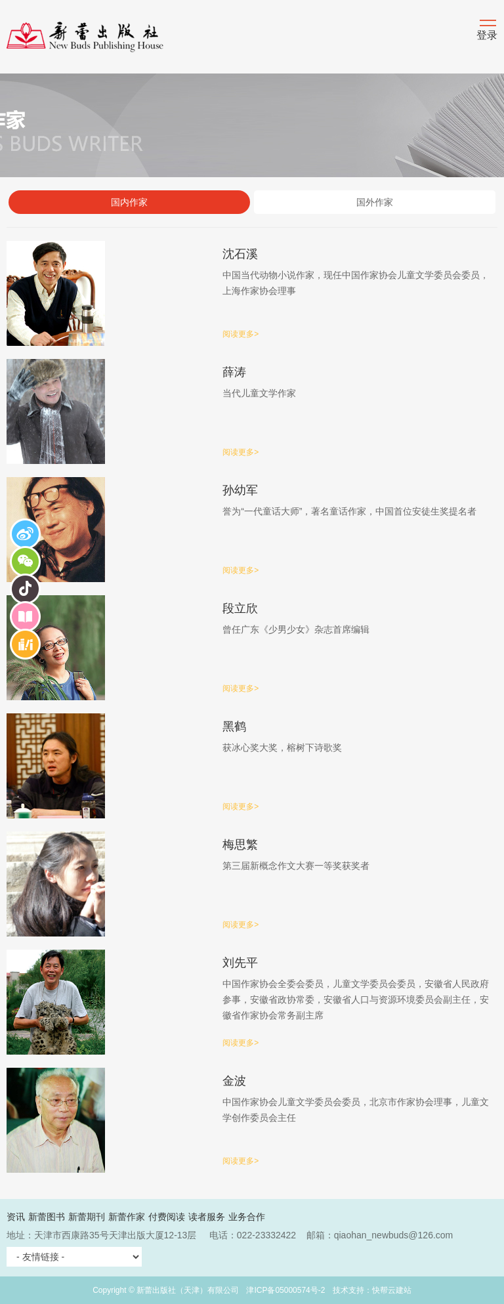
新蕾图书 (46, 1216)
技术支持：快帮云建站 (372, 1290)
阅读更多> (240, 334)
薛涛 (234, 372)
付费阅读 (166, 1216)
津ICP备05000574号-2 (285, 1290)
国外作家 (374, 202)
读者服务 (206, 1216)
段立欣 (240, 608)
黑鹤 (234, 726)
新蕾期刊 (86, 1216)
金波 (234, 1080)
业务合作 (246, 1216)
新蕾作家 (126, 1216)
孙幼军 (240, 490)
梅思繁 (240, 844)
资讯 (16, 1216)
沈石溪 (240, 254)
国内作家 (129, 202)
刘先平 (240, 962)
